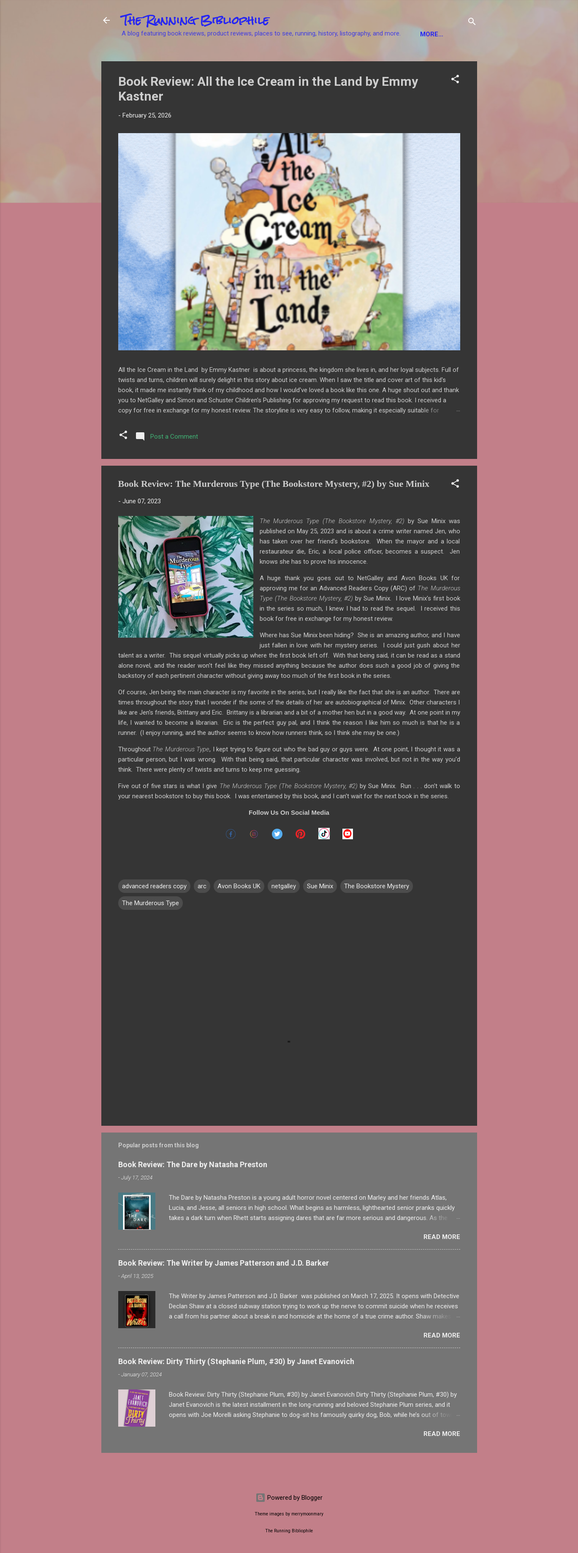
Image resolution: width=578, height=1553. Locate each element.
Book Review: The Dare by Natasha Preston (192, 1190)
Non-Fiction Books (224, 60)
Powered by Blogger (289, 1497)
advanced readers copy (154, 912)
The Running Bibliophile (195, 20)
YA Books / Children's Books (321, 60)
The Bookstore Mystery (376, 912)
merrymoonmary (307, 1514)
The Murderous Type (150, 929)
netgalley (283, 912)
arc (202, 912)
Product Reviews (416, 60)
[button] (455, 106)
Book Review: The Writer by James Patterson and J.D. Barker (223, 1289)
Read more (441, 1263)
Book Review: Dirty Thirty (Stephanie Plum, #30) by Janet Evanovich (236, 1387)
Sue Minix (320, 912)
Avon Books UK (239, 912)
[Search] (472, 23)
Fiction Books (152, 60)
